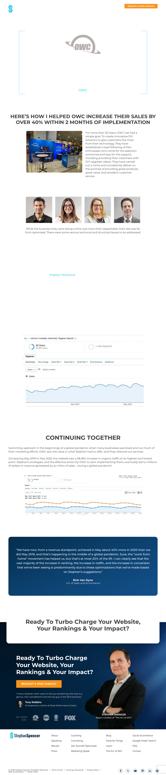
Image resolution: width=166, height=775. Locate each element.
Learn (132, 11)
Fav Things (120, 11)
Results (60, 11)
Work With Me (83, 11)
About (51, 11)
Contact (154, 11)
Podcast (99, 11)
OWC (83, 90)
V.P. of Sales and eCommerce (83, 85)
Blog (109, 11)
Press (69, 11)
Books (142, 11)
